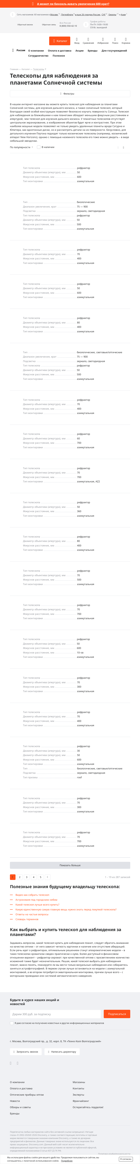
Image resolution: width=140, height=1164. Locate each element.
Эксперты (78, 1094)
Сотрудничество (38, 55)
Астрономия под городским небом (36, 899)
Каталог (26, 69)
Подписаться (117, 1014)
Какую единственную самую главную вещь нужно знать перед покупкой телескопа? (66, 909)
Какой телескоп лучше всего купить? (37, 904)
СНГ (104, 14)
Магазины (79, 1082)
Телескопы (38, 69)
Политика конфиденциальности (114, 1153)
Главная (14, 69)
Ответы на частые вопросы (32, 914)
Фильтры (69, 93)
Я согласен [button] (125, 1159)
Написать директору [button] (63, 1051)
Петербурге (67, 14)
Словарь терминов (27, 919)
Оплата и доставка (59, 50)
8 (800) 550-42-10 (68, 25)
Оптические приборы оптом (27, 1094)
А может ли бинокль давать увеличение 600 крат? (73, 4)
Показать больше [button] (70, 865)
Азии (123, 14)
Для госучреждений (114, 50)
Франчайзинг (81, 1101)
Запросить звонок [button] (27, 1051)
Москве (54, 14)
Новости (15, 1101)
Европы (112, 14)
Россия (21, 50)
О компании (36, 50)
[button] (21, 25)
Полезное (59, 55)
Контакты (78, 1088)
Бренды (92, 50)
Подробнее (67, 1160)
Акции (79, 50)
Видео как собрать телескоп (32, 894)
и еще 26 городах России (88, 14)
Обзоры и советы (20, 1107)
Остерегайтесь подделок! (88, 1107)
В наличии (48, 147)
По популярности (20, 147)
